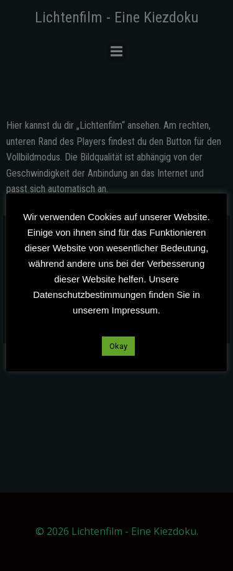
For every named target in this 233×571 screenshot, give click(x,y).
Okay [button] (118, 346)
